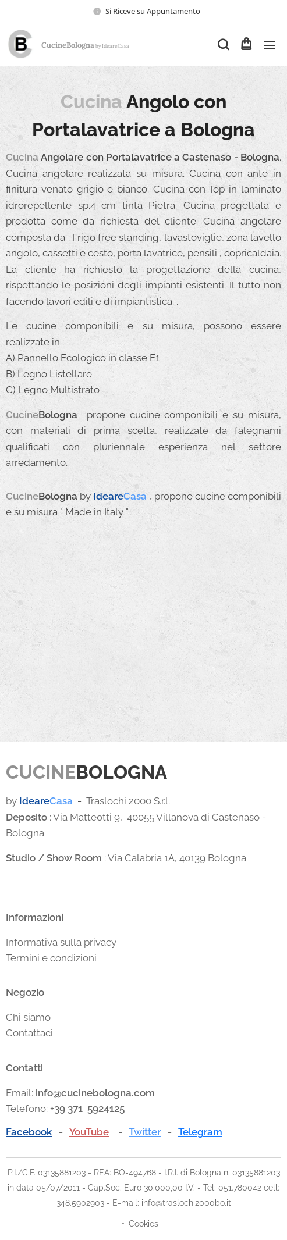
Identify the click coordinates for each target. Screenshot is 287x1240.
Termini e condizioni (51, 957)
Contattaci (29, 1033)
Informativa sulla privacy (61, 941)
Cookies (143, 1223)
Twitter (145, 1131)
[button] (222, 44)
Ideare (108, 496)
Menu (269, 45)
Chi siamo (28, 1016)
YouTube (89, 1131)
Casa (135, 496)
